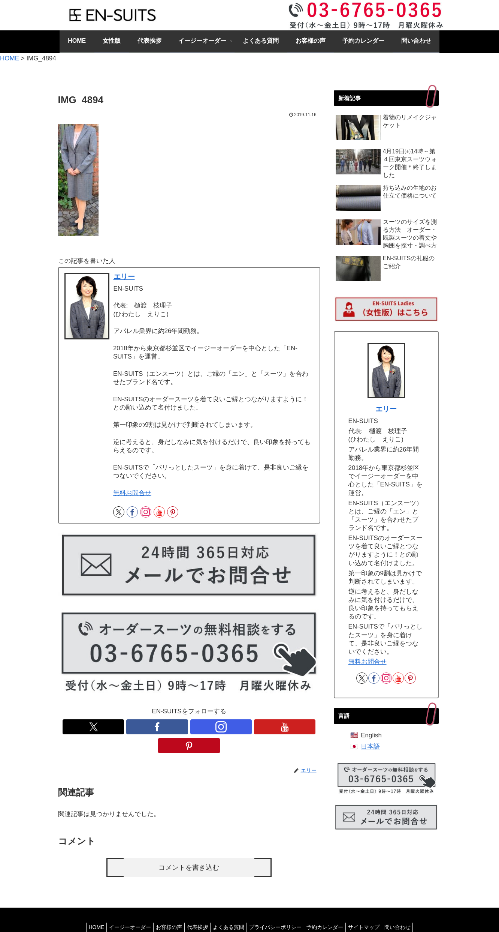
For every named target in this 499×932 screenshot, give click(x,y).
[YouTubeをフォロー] (159, 512)
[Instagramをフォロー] (145, 512)
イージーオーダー (121, 908)
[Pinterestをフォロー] (172, 512)
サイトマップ (372, 908)
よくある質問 (228, 908)
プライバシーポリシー (278, 908)
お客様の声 (163, 908)
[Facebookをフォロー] (132, 512)
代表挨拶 (194, 908)
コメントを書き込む (189, 848)
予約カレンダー (330, 908)
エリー (124, 277)
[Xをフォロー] (118, 512)
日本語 (370, 746)
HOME (84, 908)
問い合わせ (409, 908)
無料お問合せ (132, 493)
